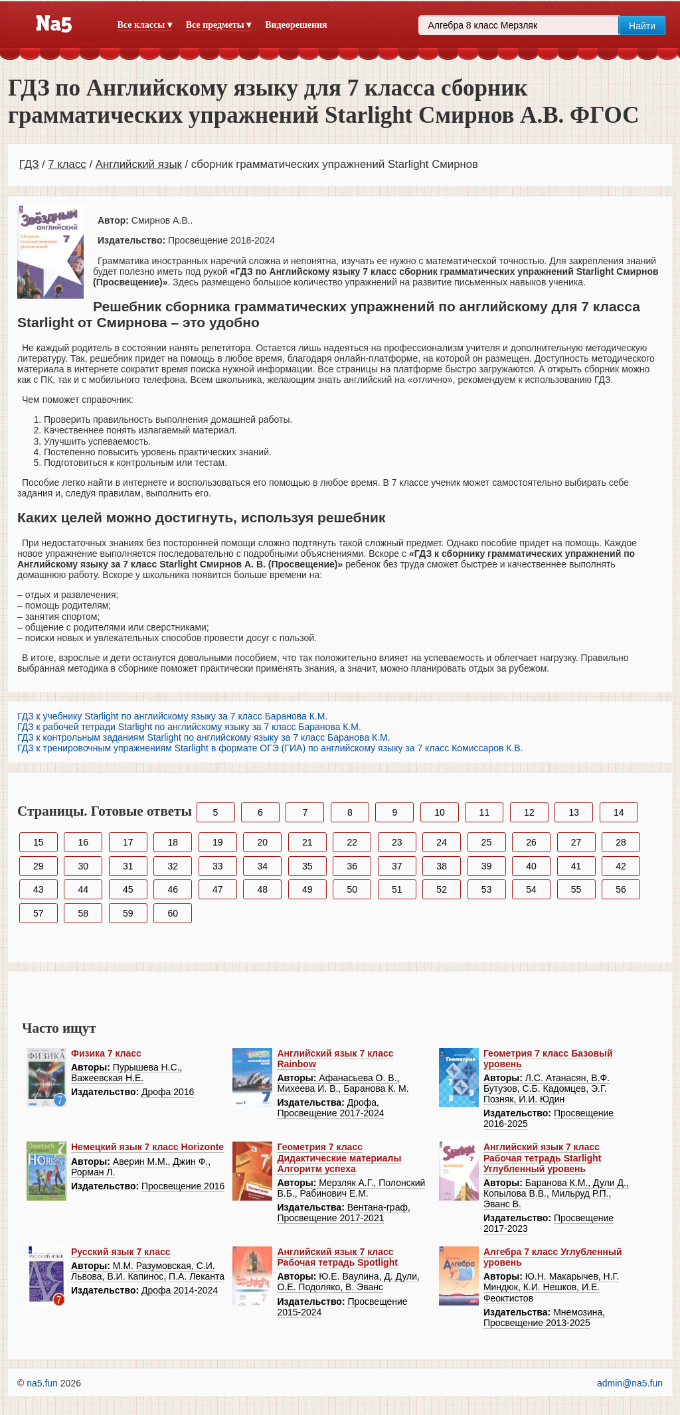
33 (217, 866)
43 (38, 889)
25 (486, 842)
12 (529, 812)
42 (621, 866)
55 (576, 889)
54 (531, 889)
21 (307, 842)
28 (621, 842)
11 (484, 812)
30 (83, 866)
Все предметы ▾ (218, 25)
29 (38, 866)
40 (531, 866)
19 (217, 842)
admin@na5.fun (630, 1383)
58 (83, 913)
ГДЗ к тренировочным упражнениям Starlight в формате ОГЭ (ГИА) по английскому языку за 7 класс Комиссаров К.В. (270, 748)
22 (352, 842)
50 (352, 889)
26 (531, 842)
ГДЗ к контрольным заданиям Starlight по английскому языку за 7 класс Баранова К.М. (203, 737)
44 (83, 889)
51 (397, 889)
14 (619, 812)
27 (576, 842)
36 (352, 866)
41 (576, 866)
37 (397, 866)
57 (38, 913)
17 (128, 842)
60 (172, 913)
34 (262, 866)
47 (217, 889)
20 (262, 842)
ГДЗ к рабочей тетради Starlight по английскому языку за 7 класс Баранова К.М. (189, 726)
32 (172, 866)
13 (574, 812)
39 (486, 866)
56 (621, 889)
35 (307, 866)
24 (441, 842)
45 (128, 889)
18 (172, 842)
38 (441, 866)
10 (439, 812)
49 (307, 889)
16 (83, 842)
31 (128, 866)
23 (397, 842)
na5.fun (42, 1383)
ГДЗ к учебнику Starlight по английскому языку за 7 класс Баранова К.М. (172, 716)
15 (38, 842)
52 (441, 889)
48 (262, 889)
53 (486, 889)
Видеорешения (296, 25)
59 (128, 913)
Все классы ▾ (145, 25)
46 (172, 889)
